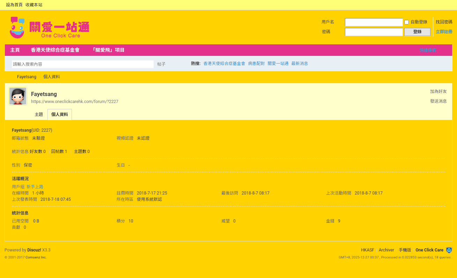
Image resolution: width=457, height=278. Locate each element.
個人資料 (59, 114)
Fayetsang (26, 76)
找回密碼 (444, 22)
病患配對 (256, 63)
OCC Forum (7, 77)
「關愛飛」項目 (107, 50)
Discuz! (34, 250)
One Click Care (429, 250)
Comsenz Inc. (35, 257)
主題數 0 (82, 151)
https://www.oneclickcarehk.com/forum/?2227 (74, 101)
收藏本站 (33, 4)
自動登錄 (415, 22)
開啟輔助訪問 (442, 5)
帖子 (161, 64)
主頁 (15, 50)
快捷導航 (427, 50)
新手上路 (35, 186)
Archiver (386, 250)
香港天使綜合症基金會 (55, 50)
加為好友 (438, 91)
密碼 (326, 31)
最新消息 (300, 63)
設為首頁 (14, 4)
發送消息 (438, 101)
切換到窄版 (448, 5)
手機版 (405, 250)
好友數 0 (38, 151)
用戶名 (328, 22)
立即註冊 (444, 31)
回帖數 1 (59, 151)
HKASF (367, 250)
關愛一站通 (278, 63)
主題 (39, 114)
